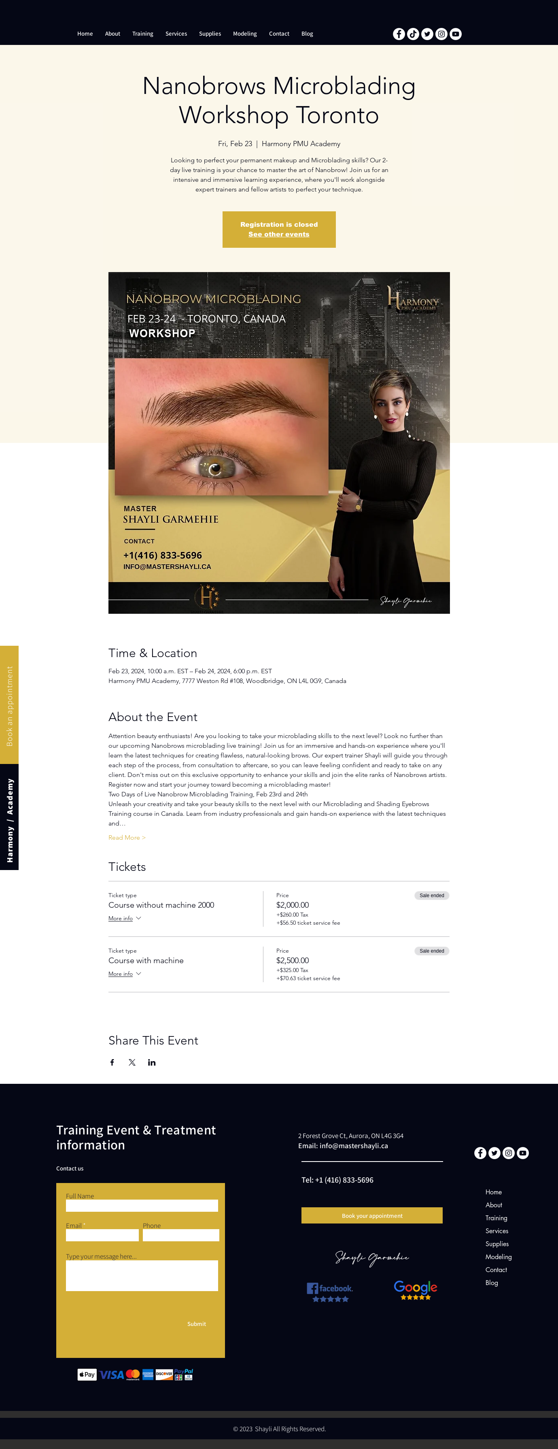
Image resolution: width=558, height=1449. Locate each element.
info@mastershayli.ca (354, 1145)
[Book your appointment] (372, 1215)
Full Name (80, 1196)
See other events (279, 234)
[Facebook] (399, 34)
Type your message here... (101, 1256)
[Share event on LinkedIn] (152, 1062)
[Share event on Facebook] (112, 1062)
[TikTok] (413, 34)
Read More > (127, 837)
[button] (112, 33)
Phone (152, 1225)
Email (74, 1225)
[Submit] (197, 1323)
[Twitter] (427, 34)
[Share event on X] (132, 1062)
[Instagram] (441, 34)
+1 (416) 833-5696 (344, 1180)
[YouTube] (456, 34)
